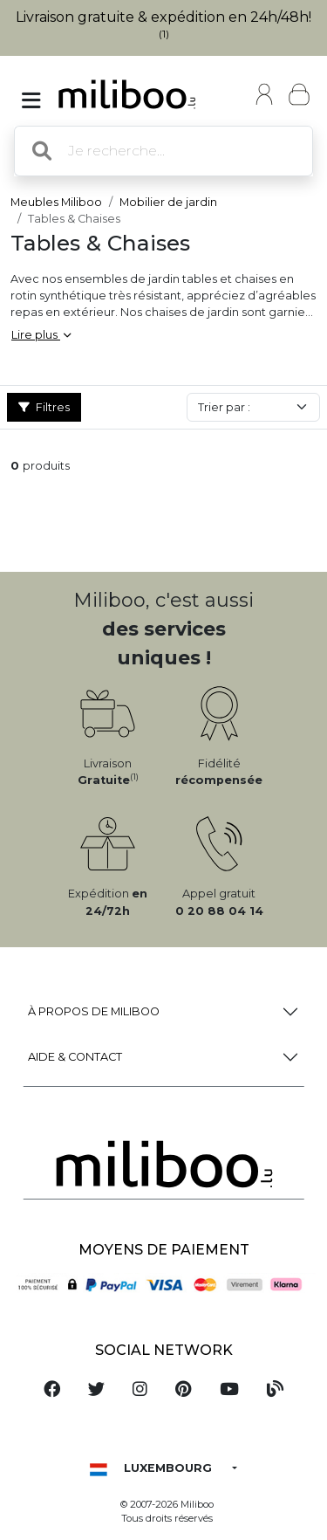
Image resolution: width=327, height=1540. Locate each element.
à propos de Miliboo (94, 1011)
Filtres (44, 407)
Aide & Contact (75, 1056)
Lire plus (41, 334)
